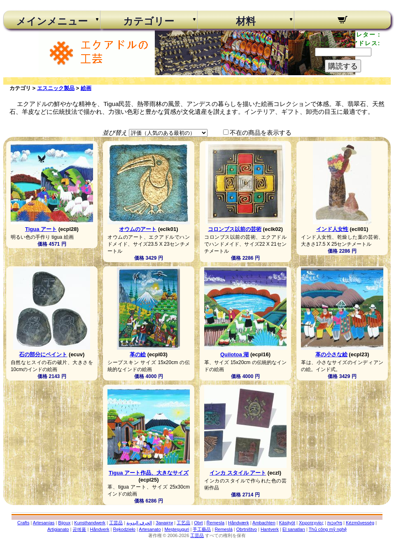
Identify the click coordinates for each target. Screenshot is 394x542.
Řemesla (215, 522)
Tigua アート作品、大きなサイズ (149, 473)
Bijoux (64, 522)
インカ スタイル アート (238, 473)
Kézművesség (360, 522)
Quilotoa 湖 (234, 354)
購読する (343, 66)
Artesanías (44, 522)
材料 (246, 21)
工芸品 (116, 522)
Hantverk (270, 529)
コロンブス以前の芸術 (234, 229)
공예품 (79, 529)
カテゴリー (148, 21)
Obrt (198, 522)
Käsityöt (287, 522)
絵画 (86, 88)
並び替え (115, 132)
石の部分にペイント (43, 354)
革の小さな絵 (331, 354)
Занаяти (164, 522)
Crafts (23, 522)
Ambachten (263, 522)
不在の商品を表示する (260, 132)
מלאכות (334, 522)
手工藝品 (202, 529)
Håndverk (99, 529)
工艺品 (183, 522)
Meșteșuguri (177, 529)
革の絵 (138, 354)
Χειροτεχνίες (311, 522)
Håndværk (238, 522)
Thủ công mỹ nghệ (328, 529)
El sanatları (293, 529)
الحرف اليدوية (139, 522)
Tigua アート (41, 229)
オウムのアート (137, 229)
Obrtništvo (246, 529)
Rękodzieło (124, 529)
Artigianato (58, 529)
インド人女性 (332, 229)
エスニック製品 (56, 88)
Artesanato (150, 529)
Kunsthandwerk (89, 522)
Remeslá (223, 529)
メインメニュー (52, 21)
